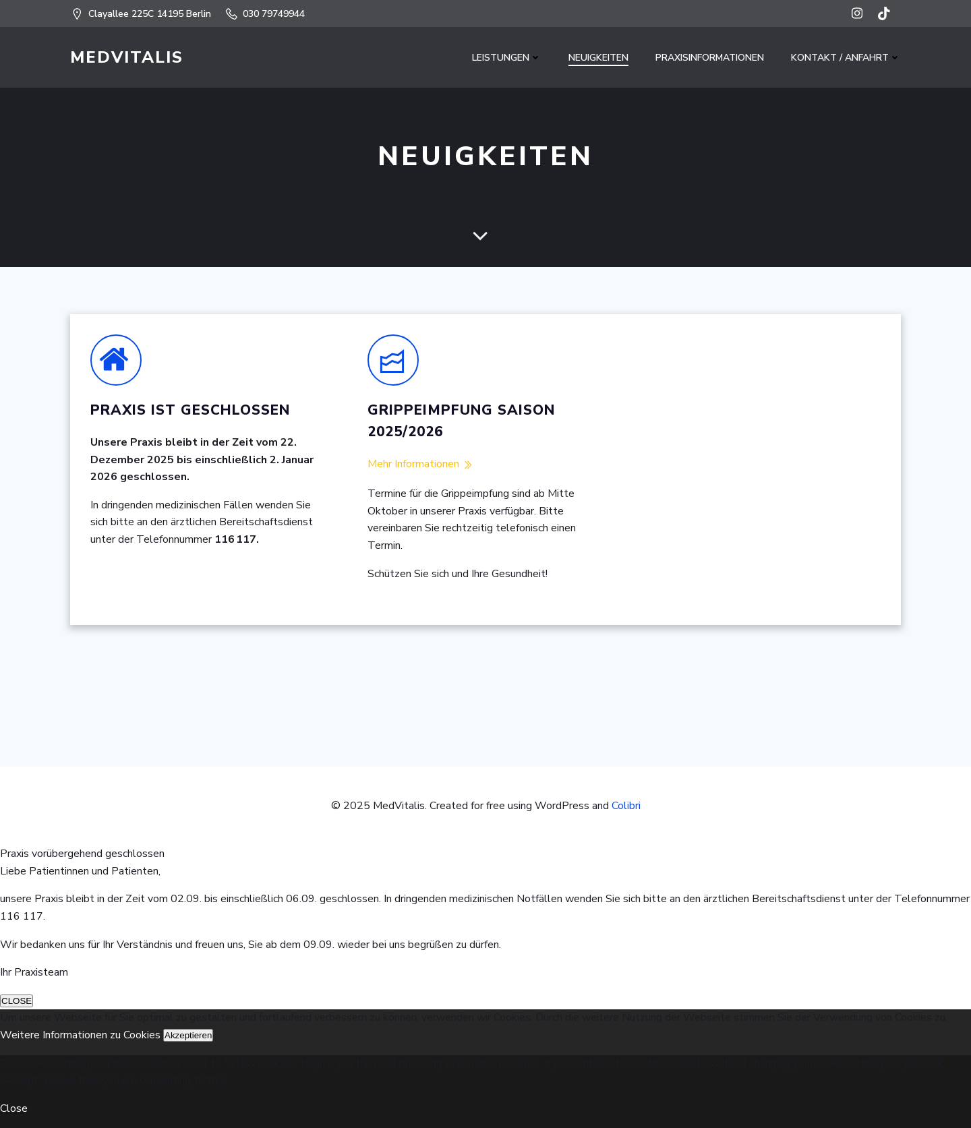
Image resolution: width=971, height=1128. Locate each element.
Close (14, 1108)
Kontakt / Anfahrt (846, 57)
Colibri (626, 805)
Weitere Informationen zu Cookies (81, 1035)
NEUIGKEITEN (598, 57)
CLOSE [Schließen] (16, 1001)
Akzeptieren (188, 1035)
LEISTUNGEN (506, 57)
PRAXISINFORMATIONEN (709, 57)
